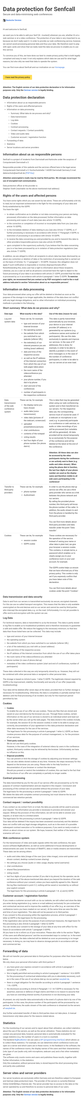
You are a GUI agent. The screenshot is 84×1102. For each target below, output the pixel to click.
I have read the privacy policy (17, 77)
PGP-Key (30, 173)
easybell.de (64, 979)
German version (31, 90)
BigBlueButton (21, 1040)
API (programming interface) (52, 1040)
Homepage (59, 67)
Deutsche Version (13, 20)
